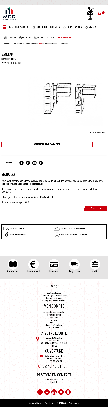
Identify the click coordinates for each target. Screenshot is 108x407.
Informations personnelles (54, 312)
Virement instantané (14, 235)
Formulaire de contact (54, 379)
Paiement (54, 271)
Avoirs (54, 320)
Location (95, 271)
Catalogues (13, 271)
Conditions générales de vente (54, 295)
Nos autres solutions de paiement (70, 235)
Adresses (54, 322)
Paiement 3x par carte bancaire (69, 229)
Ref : (3, 59)
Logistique (74, 271)
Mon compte (54, 306)
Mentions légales (54, 293)
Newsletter (54, 382)
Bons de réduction (54, 325)
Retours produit (54, 314)
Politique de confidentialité (54, 300)
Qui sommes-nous (54, 298)
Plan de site (49, 403)
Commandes (54, 317)
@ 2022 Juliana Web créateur (68, 403)
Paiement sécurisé (13, 229)
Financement (33, 271)
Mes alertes (54, 327)
